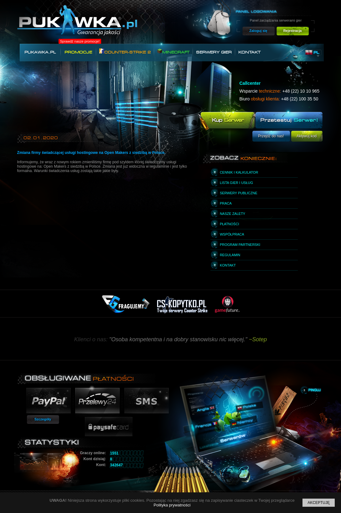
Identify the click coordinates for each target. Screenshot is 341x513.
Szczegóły (42, 419)
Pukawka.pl (40, 52)
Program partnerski (240, 244)
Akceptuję (318, 502)
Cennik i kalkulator (239, 172)
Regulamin (230, 255)
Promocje (78, 52)
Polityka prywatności (172, 505)
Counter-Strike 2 (125, 51)
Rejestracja (292, 31)
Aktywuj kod (307, 136)
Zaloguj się (258, 31)
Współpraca (232, 234)
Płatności (229, 224)
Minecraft (173, 51)
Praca (226, 203)
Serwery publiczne (238, 193)
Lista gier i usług (236, 183)
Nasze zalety (232, 214)
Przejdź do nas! (271, 136)
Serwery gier (214, 52)
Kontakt (249, 52)
